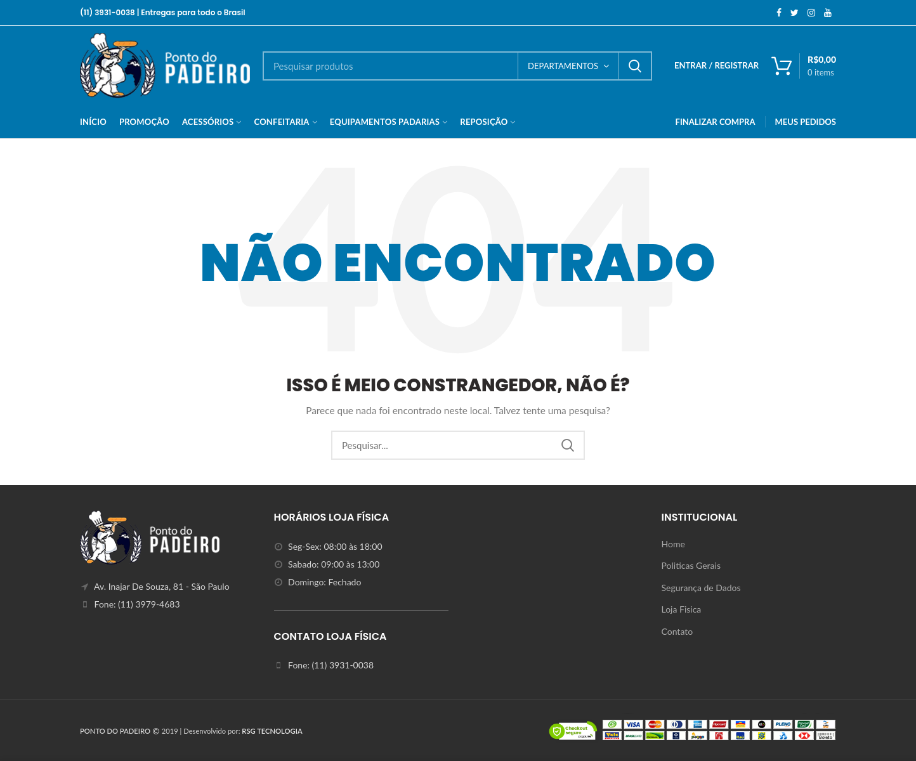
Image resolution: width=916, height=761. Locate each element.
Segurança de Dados (701, 587)
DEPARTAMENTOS (563, 66)
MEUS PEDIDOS (806, 122)
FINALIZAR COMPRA (716, 122)
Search (635, 66)
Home (673, 543)
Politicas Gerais (691, 565)
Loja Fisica (682, 609)
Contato (677, 631)
